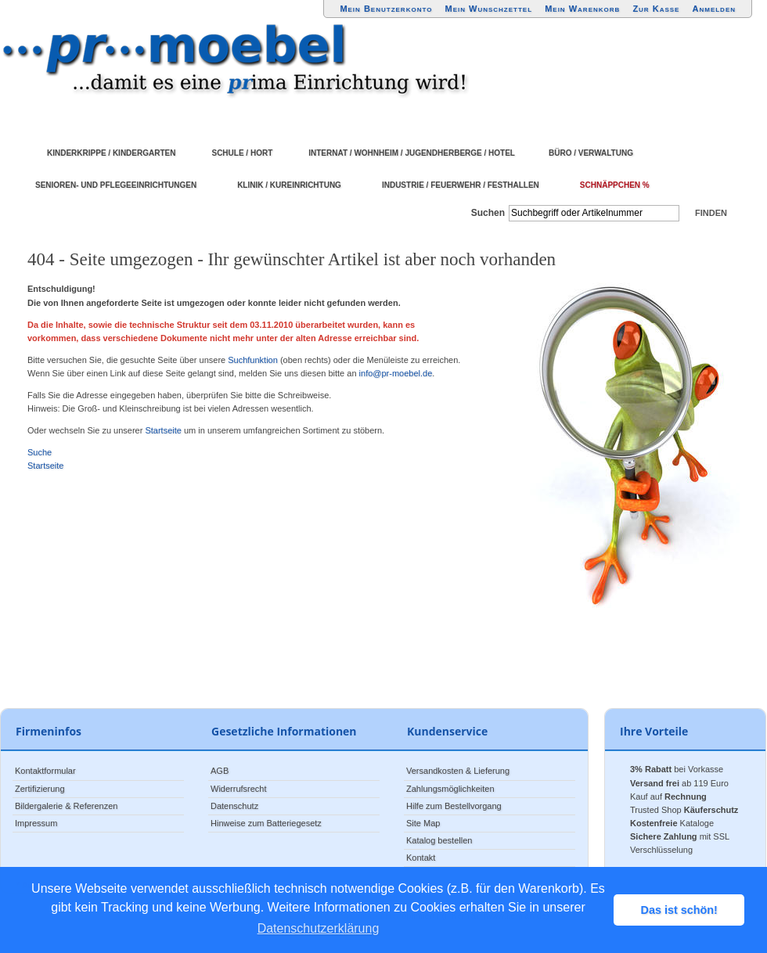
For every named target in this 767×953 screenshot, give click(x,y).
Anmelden (714, 8)
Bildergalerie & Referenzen (66, 806)
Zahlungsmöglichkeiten (450, 788)
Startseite (163, 430)
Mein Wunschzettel (488, 8)
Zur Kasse (655, 8)
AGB (220, 770)
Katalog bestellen (439, 840)
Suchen (488, 212)
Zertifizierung (40, 788)
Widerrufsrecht (239, 788)
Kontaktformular (45, 770)
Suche (39, 452)
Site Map (423, 823)
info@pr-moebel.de (396, 373)
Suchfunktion (253, 360)
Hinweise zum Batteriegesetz (266, 823)
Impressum (36, 823)
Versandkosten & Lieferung (458, 770)
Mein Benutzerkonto (386, 8)
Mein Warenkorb (582, 8)
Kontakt (420, 857)
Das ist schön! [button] (679, 910)
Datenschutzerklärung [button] (318, 928)
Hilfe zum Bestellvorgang (454, 806)
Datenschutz (234, 806)
